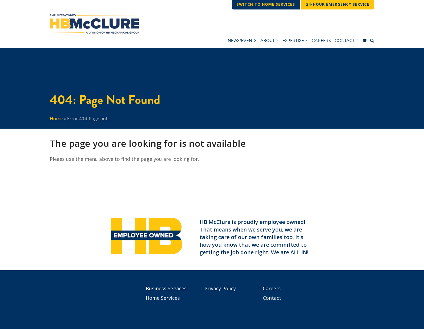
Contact (272, 298)
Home (56, 118)
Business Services (166, 288)
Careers (272, 288)
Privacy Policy (220, 288)
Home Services (163, 298)
